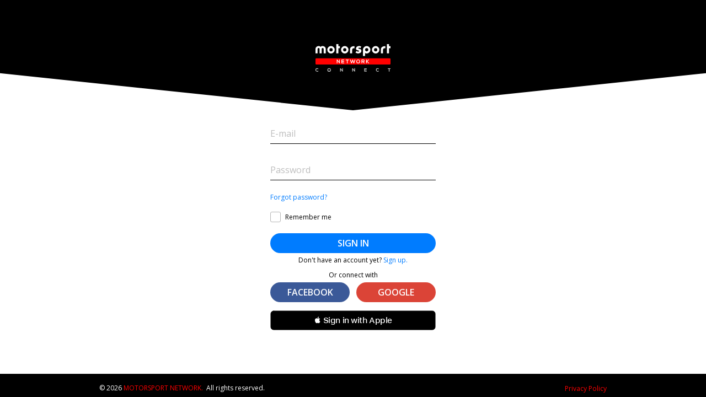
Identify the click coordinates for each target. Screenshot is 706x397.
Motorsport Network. (163, 388)
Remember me (308, 217)
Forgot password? (298, 197)
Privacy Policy (586, 388)
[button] (353, 320)
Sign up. (395, 260)
